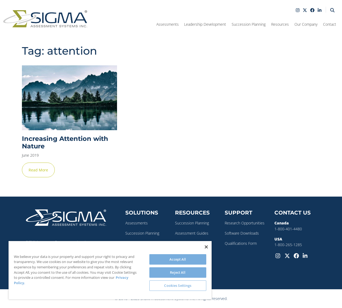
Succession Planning (142, 233)
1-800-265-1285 (288, 244)
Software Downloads (242, 233)
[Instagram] (278, 255)
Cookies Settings (177, 285)
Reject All (177, 272)
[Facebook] (297, 255)
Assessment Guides (191, 233)
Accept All (177, 259)
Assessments (136, 223)
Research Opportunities (245, 223)
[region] (110, 270)
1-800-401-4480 (288, 228)
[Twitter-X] (288, 255)
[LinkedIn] (306, 255)
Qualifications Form (241, 243)
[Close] (206, 247)
